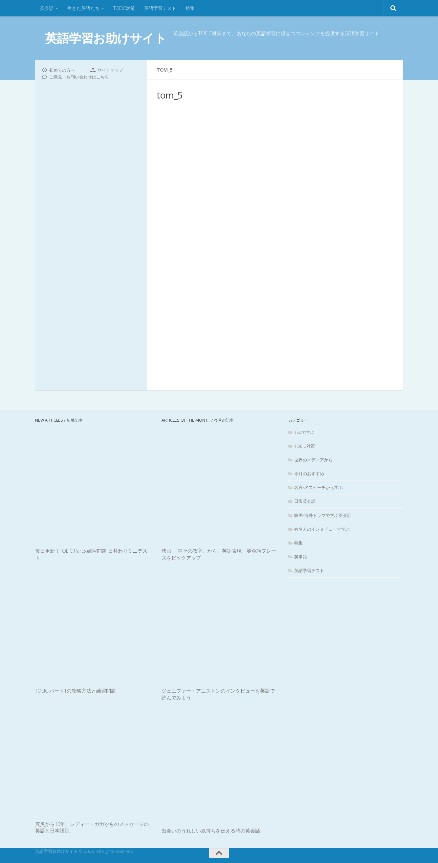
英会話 (47, 8)
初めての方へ (62, 70)
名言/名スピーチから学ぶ (318, 487)
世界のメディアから (313, 460)
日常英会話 (305, 501)
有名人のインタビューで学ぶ (322, 529)
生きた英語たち (83, 8)
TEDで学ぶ (304, 432)
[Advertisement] (275, 233)
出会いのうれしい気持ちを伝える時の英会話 (211, 830)
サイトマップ (110, 70)
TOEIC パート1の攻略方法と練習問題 (75, 690)
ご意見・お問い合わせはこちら (79, 77)
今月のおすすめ (309, 473)
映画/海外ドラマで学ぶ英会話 (322, 515)
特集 (190, 8)
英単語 (300, 557)
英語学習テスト (160, 8)
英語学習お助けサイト (105, 38)
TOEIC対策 (124, 8)
